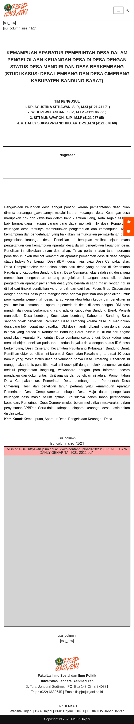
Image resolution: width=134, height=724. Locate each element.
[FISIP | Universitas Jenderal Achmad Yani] (15, 10)
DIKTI (80, 711)
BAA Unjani (43, 711)
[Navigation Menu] (118, 10)
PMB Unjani (64, 711)
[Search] (127, 10)
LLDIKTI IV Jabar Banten (105, 711)
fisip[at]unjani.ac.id (89, 692)
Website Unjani (21, 711)
